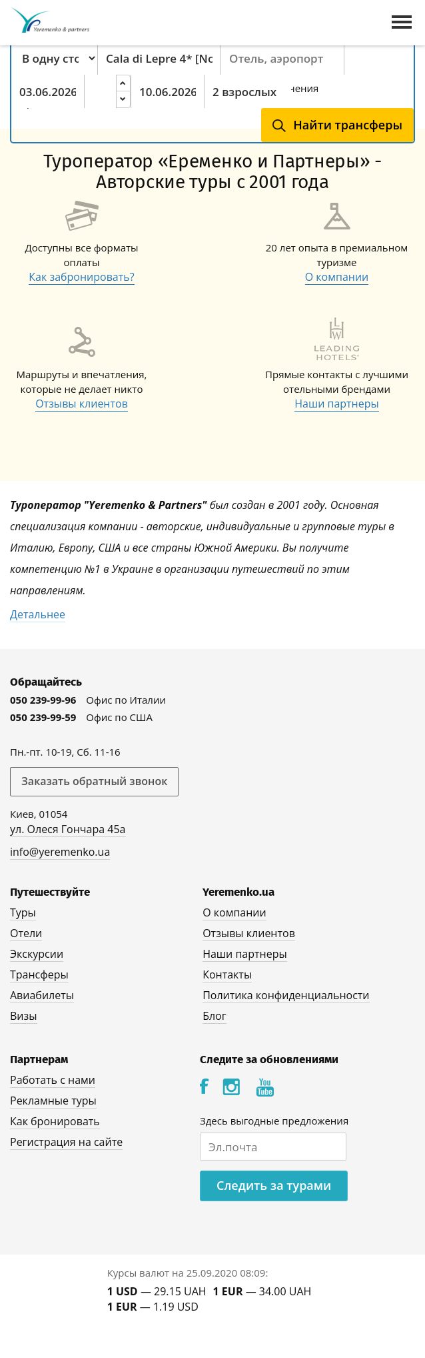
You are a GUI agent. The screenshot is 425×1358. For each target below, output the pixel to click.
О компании (337, 276)
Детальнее (37, 614)
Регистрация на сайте (66, 1142)
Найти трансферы (347, 125)
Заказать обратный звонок (94, 781)
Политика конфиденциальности (286, 995)
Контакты (227, 974)
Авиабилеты (42, 995)
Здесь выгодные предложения (274, 1120)
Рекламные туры (53, 1100)
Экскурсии (36, 953)
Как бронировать (55, 1121)
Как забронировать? (81, 276)
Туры (23, 912)
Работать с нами (52, 1080)
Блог (214, 1015)
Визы (23, 1015)
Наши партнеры (336, 403)
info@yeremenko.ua (60, 851)
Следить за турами (273, 1185)
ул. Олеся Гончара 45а (68, 829)
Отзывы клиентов (81, 403)
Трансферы (39, 974)
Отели (26, 933)
